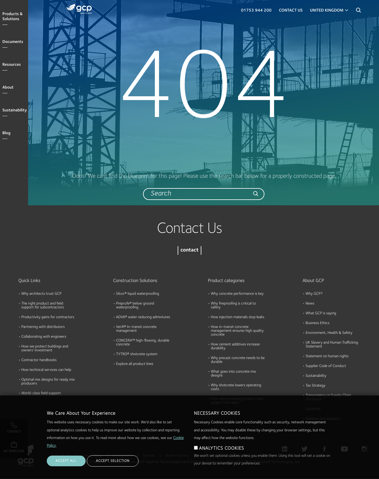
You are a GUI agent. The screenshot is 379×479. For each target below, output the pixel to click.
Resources (11, 65)
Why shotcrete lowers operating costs (236, 387)
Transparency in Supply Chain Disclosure (328, 397)
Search (358, 12)
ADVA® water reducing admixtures (143, 317)
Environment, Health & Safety (329, 333)
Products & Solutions (12, 16)
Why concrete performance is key (237, 294)
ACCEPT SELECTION (112, 465)
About (8, 88)
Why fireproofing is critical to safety (233, 306)
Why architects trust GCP (41, 294)
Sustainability (14, 110)
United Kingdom (326, 11)
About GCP (313, 280)
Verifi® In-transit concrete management (136, 329)
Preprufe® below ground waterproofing (135, 306)
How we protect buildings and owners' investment (44, 349)
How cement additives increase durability (235, 346)
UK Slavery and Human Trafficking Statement (332, 345)
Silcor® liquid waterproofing (137, 294)
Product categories (226, 280)
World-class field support (41, 393)
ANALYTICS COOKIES (221, 453)
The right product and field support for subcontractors (42, 306)
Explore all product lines (134, 364)
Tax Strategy (315, 386)
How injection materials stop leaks (237, 317)
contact (189, 250)
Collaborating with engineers (43, 337)
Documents (12, 42)
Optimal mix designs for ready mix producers (48, 382)
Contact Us (291, 11)
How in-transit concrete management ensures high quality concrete (237, 331)
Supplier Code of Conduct (326, 366)
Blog (6, 133)
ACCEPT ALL (66, 465)
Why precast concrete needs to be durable (238, 360)
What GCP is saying (321, 313)
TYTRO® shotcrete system (137, 354)
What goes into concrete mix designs (233, 374)
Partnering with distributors (43, 327)
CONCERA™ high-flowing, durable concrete (142, 343)
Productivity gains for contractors (47, 317)
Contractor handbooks (39, 360)
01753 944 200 (256, 11)
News (310, 304)
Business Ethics (318, 323)
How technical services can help (46, 370)
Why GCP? (314, 294)
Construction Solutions (135, 280)
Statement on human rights (327, 356)
